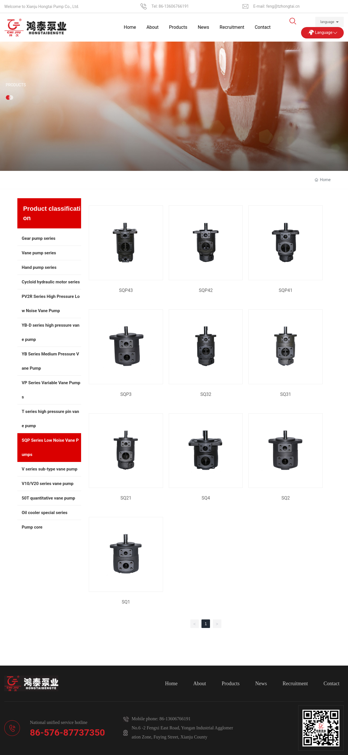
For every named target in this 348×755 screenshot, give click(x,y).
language (327, 22)
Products (16, 103)
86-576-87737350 (67, 732)
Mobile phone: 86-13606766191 (161, 718)
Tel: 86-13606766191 (170, 6)
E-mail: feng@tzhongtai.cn (276, 6)
